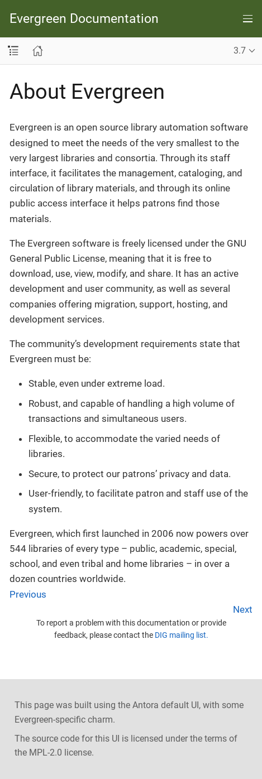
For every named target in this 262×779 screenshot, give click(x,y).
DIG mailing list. (181, 635)
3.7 (240, 50)
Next (243, 609)
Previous (27, 594)
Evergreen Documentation (84, 18)
